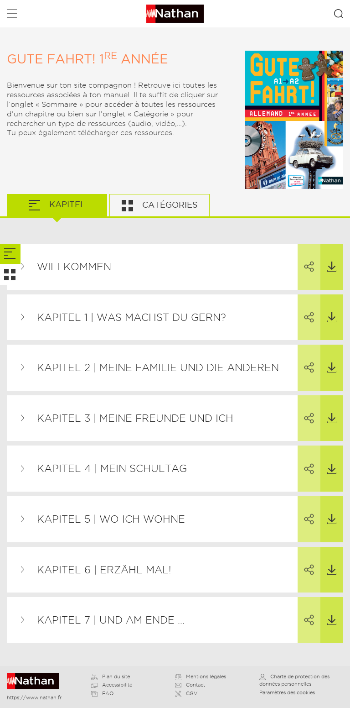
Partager (306, 258)
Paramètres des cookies (287, 692)
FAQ (102, 693)
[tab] (10, 254)
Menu (12, 15)
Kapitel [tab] (66, 204)
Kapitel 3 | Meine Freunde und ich (135, 418)
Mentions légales (200, 676)
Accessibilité (111, 684)
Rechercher (338, 13)
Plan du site (110, 676)
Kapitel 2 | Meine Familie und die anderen (158, 367)
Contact (190, 684)
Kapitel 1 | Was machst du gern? (131, 317)
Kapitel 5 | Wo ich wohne (111, 519)
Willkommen (74, 266)
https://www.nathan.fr (34, 697)
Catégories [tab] (169, 204)
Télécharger (328, 258)
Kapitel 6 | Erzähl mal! (104, 569)
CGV (186, 693)
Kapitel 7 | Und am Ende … (111, 619)
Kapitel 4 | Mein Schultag (112, 468)
